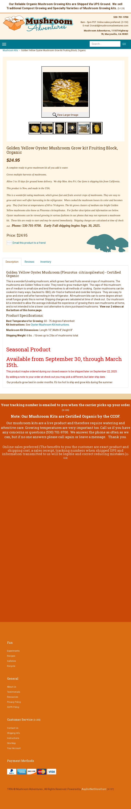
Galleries (11, 661)
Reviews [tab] (29, 261)
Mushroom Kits (10, 50)
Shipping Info (13, 733)
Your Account (14, 748)
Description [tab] (12, 261)
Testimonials (13, 692)
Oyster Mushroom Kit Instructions (50, 324)
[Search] (105, 44)
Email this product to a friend (29, 242)
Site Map (11, 743)
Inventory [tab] (45, 261)
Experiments (13, 651)
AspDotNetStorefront (94, 789)
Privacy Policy (14, 702)
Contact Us (12, 728)
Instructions (13, 738)
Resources (12, 697)
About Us (11, 687)
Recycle (11, 666)
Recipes (11, 656)
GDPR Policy (13, 707)
